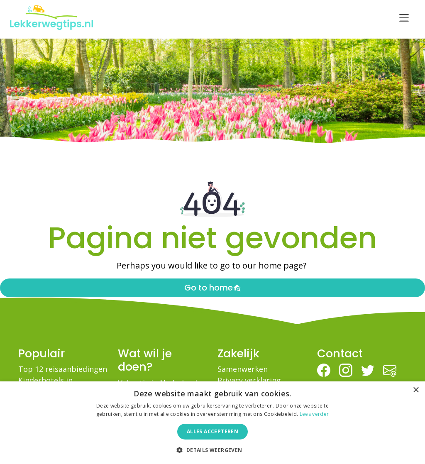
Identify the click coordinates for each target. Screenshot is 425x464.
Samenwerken (242, 369)
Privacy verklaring (249, 380)
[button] (212, 450)
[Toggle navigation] (404, 18)
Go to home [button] (212, 287)
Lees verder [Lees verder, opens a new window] (314, 414)
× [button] (416, 390)
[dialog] (212, 422)
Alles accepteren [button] (212, 431)
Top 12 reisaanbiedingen (62, 369)
